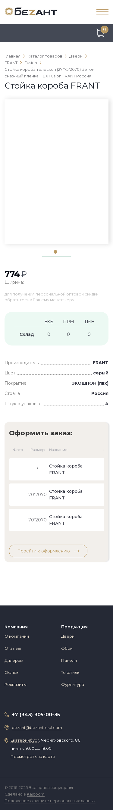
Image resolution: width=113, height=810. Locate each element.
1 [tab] (55, 251)
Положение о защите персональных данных (50, 800)
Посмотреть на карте (33, 756)
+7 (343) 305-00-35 (36, 715)
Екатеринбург (25, 740)
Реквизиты (16, 684)
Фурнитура (72, 684)
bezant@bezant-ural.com (37, 727)
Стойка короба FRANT (66, 469)
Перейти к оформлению (48, 551)
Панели (69, 660)
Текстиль (70, 672)
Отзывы (13, 648)
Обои (67, 648)
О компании (17, 636)
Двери (67, 636)
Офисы (12, 672)
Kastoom (36, 794)
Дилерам (14, 660)
